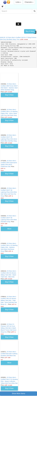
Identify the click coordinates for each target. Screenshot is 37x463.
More (9, 229)
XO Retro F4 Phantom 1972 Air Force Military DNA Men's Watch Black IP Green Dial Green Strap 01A (8, 328)
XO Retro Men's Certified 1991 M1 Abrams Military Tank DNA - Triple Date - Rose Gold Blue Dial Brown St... (9, 300)
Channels (29, 2)
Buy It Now (30, 31)
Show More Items (18, 393)
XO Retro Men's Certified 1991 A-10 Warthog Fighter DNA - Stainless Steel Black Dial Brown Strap (9, 247)
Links (18, 2)
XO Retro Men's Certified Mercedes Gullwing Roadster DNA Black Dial (9, 353)
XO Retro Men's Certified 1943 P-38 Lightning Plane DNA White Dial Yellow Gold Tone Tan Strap (9, 192)
